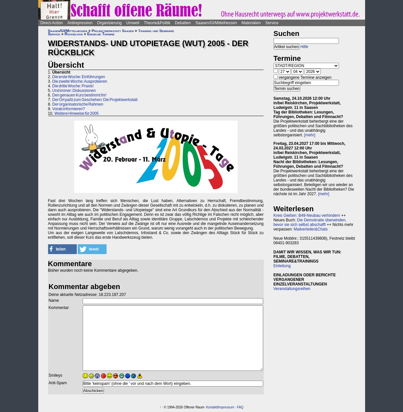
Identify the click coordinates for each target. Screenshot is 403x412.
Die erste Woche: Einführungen (78, 77)
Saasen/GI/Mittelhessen (216, 23)
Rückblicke (74, 34)
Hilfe (304, 46)
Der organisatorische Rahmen (77, 104)
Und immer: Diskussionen (74, 90)
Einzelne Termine (101, 34)
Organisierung (109, 23)
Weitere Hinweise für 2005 (77, 113)
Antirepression (79, 23)
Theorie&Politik (157, 23)
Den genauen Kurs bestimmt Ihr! (79, 95)
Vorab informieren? (68, 109)
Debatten (183, 23)
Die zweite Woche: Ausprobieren (79, 81)
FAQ (240, 407)
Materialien (251, 23)
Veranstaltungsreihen (292, 288)
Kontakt (211, 407)
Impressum (226, 407)
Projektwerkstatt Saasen (113, 30)
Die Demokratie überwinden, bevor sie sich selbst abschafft (310, 222)
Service (271, 23)
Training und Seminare (156, 30)
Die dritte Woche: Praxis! (73, 86)
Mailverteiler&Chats (311, 229)
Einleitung (282, 266)
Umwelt (132, 23)
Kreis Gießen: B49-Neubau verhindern (307, 215)
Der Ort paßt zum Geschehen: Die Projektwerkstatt (95, 99)
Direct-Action (52, 23)
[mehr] (309, 135)
